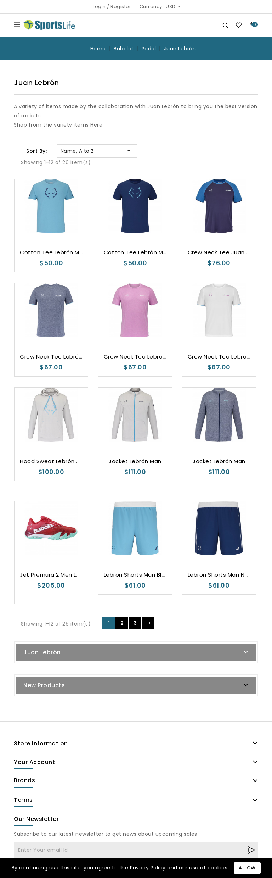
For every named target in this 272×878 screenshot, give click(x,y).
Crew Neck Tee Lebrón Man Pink (148, 356)
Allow (247, 868)
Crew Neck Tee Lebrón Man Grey (65, 356)
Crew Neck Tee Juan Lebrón (226, 252)
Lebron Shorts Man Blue (136, 574)
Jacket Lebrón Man (135, 461)
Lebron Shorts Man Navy (221, 574)
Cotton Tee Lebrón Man (53, 252)
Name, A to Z (97, 150)
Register (120, 6)
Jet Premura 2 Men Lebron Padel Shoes (74, 574)
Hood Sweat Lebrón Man (54, 461)
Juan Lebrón (42, 652)
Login (99, 6)
